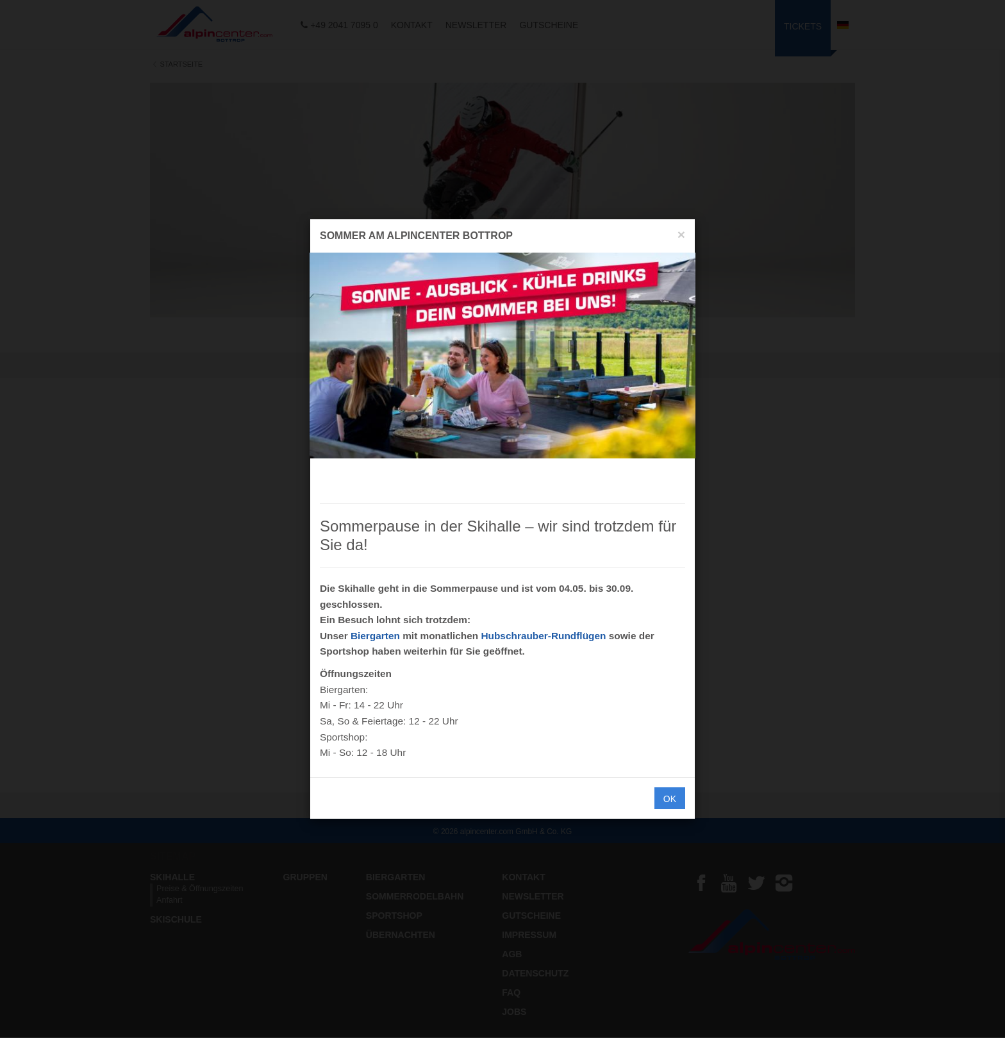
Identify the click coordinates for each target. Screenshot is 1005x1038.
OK (669, 799)
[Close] (681, 234)
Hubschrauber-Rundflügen (543, 635)
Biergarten (375, 635)
